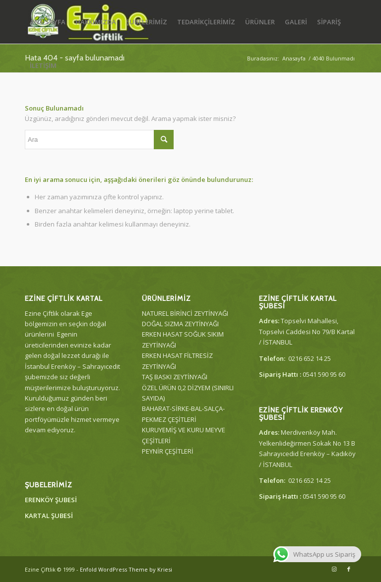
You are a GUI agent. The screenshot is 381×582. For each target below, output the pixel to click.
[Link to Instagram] (333, 569)
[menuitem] (47, 22)
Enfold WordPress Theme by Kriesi (126, 569)
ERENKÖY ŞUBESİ (51, 499)
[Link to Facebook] (348, 569)
